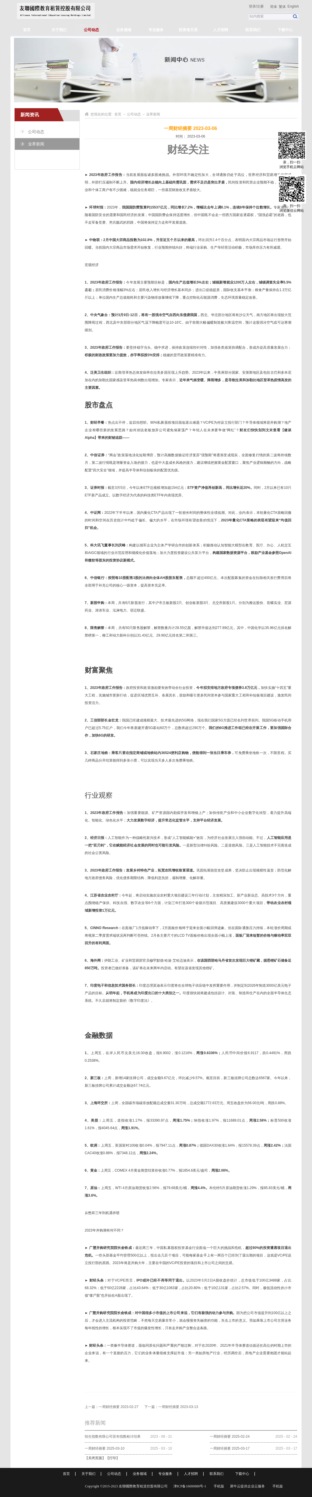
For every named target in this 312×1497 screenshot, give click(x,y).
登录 (252, 6)
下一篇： (171, 1407)
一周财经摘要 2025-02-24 (230, 1436)
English (293, 6)
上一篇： (112, 1407)
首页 (27, 30)
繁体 (282, 7)
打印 (112, 1458)
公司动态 (134, 114)
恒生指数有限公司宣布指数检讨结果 (113, 1436)
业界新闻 (153, 114)
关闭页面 (95, 1458)
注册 (260, 6)
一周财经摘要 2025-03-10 (105, 1448)
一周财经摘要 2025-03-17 (230, 1448)
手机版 (218, 1486)
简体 (273, 7)
